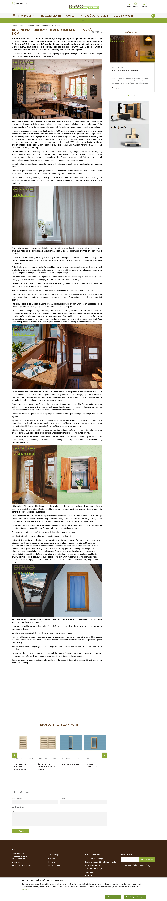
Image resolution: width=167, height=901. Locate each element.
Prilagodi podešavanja (134, 897)
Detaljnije (116, 88)
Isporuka (88, 875)
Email (62, 798)
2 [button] (132, 96)
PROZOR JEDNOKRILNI (91, 765)
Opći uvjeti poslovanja (94, 859)
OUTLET (83, 21)
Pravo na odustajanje (93, 869)
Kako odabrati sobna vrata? (125, 70)
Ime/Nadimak (17, 798)
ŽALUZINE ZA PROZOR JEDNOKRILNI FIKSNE (20, 768)
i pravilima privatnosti (141, 867)
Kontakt (51, 862)
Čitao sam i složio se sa (137, 866)
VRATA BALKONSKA (70, 764)
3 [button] (135, 96)
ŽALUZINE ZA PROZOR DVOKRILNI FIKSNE (47, 766)
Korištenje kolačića (92, 865)
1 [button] (128, 96)
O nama (51, 859)
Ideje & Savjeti (17, 25)
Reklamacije (89, 872)
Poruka (14, 811)
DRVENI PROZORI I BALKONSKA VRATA (19, 759)
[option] (83, 20)
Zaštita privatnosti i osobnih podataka (100, 862)
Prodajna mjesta (55, 865)
